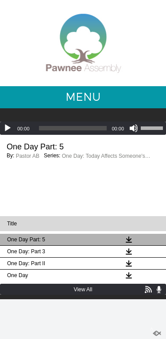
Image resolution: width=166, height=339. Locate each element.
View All (83, 289)
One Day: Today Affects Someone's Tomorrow (106, 156)
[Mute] (133, 128)
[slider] (73, 128)
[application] (83, 128)
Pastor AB (27, 156)
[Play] (7, 128)
